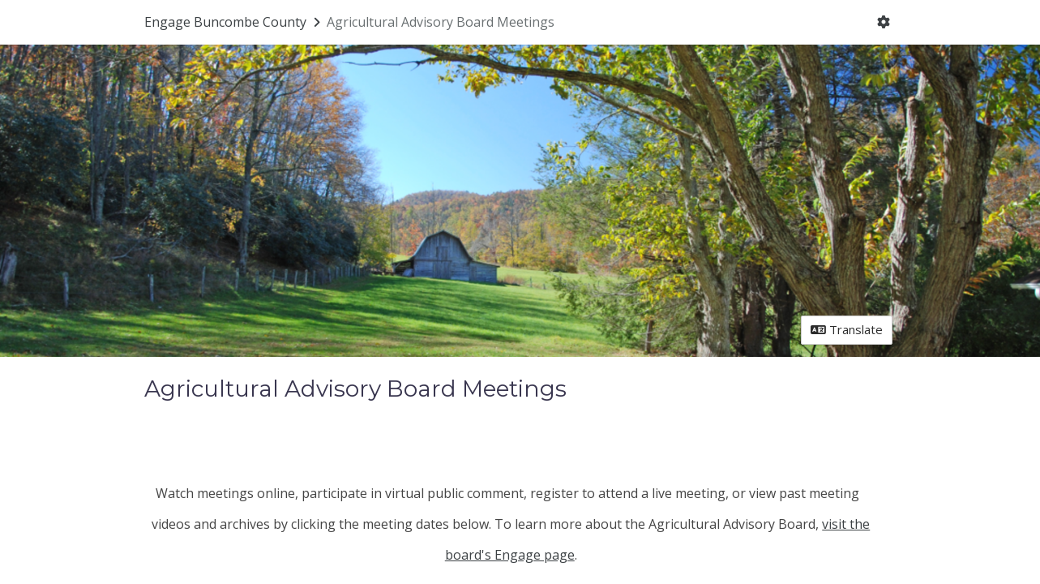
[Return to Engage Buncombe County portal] (233, 22)
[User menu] (883, 22)
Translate (847, 329)
